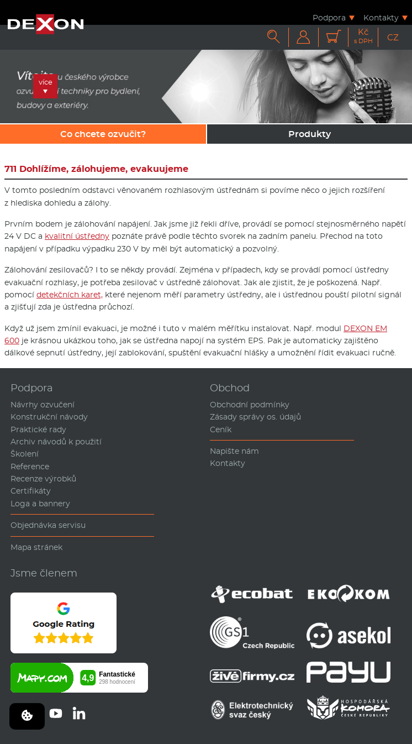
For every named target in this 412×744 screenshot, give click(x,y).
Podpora (329, 17)
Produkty (309, 134)
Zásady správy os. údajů (255, 417)
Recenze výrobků (43, 479)
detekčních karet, (69, 295)
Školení (24, 454)
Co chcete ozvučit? (103, 134)
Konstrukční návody (49, 417)
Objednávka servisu (48, 525)
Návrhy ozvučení (42, 405)
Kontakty (381, 17)
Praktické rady (38, 429)
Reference (29, 466)
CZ (393, 37)
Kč (363, 36)
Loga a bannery (40, 504)
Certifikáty (30, 491)
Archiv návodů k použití (56, 442)
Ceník (220, 429)
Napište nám (234, 451)
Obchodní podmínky (249, 405)
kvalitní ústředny (77, 236)
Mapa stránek (36, 547)
